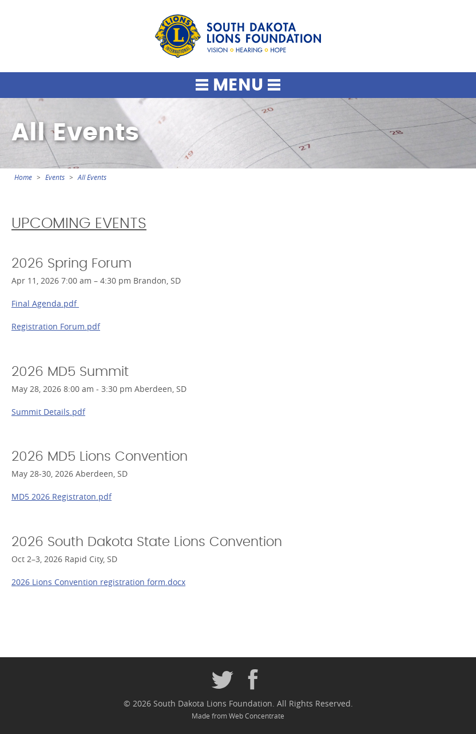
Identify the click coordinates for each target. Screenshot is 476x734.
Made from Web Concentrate (238, 716)
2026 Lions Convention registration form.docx (98, 581)
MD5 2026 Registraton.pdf (61, 496)
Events (55, 177)
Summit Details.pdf (48, 411)
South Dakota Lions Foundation (238, 36)
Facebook (253, 680)
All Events (92, 177)
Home (23, 177)
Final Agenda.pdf (45, 303)
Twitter (222, 680)
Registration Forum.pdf (55, 326)
